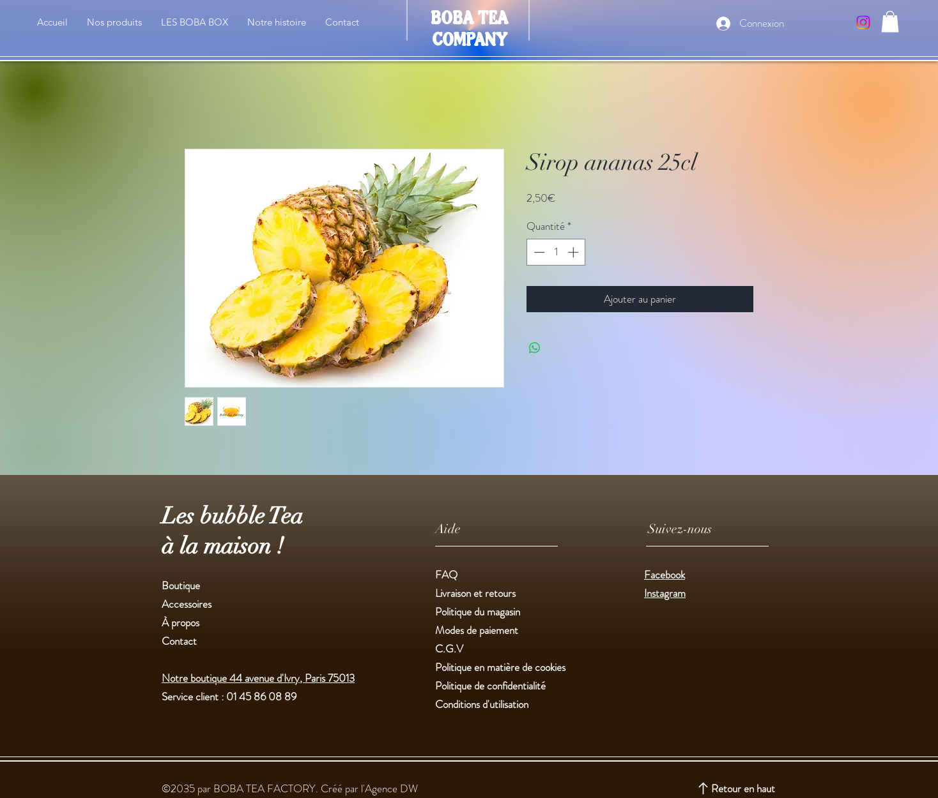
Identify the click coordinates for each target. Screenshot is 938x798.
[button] (890, 21)
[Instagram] (863, 22)
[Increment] (574, 252)
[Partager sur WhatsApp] (534, 348)
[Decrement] (538, 252)
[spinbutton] (556, 252)
